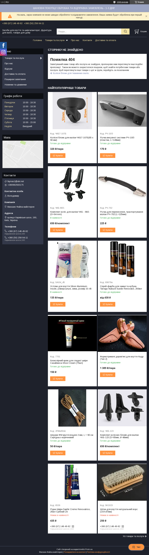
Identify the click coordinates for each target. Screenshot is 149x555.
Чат (136, 547)
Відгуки (8, 68)
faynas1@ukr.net (16, 181)
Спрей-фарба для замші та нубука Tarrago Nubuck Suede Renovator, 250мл (121, 287)
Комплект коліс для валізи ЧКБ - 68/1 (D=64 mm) (69, 213)
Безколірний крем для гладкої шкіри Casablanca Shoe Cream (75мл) (69, 361)
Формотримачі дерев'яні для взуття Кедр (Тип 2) (122, 357)
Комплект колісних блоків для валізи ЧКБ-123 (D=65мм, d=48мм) (119, 436)
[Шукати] (125, 31)
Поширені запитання (15, 79)
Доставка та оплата (105, 40)
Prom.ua (88, 549)
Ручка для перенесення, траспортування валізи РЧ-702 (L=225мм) (121, 213)
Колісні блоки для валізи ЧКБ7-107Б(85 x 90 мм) (71, 138)
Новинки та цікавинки (16, 84)
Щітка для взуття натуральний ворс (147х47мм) (119, 510)
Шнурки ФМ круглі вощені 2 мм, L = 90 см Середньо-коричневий (71, 436)
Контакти (87, 40)
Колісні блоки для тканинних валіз (71, 73)
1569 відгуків (122, 2)
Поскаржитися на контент (74, 552)
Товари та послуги (54, 40)
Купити (59, 155)
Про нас (75, 40)
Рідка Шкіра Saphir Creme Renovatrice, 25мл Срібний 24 (70, 510)
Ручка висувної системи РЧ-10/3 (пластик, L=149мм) (117, 138)
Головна (37, 40)
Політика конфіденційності (98, 552)
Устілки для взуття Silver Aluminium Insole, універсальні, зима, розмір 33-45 (71, 287)
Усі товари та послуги (133, 536)
